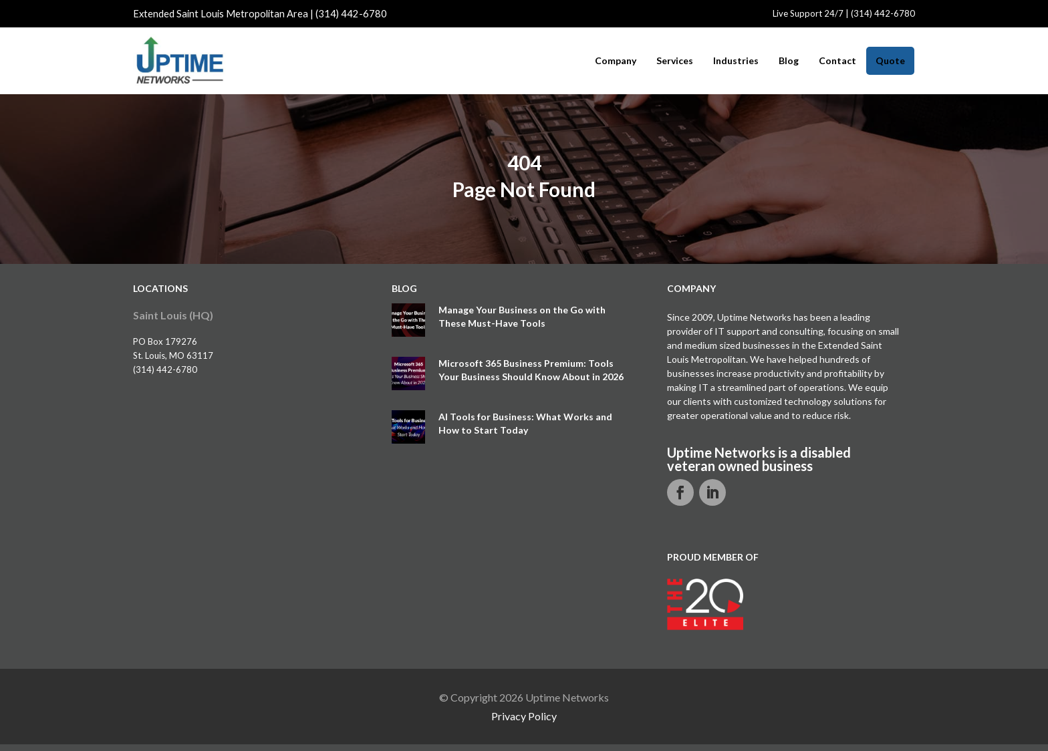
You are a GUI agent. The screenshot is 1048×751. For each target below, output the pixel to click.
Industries (736, 60)
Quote (890, 60)
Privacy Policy (524, 716)
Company (615, 60)
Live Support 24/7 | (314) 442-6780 (844, 13)
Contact (837, 60)
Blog (789, 60)
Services (674, 60)
